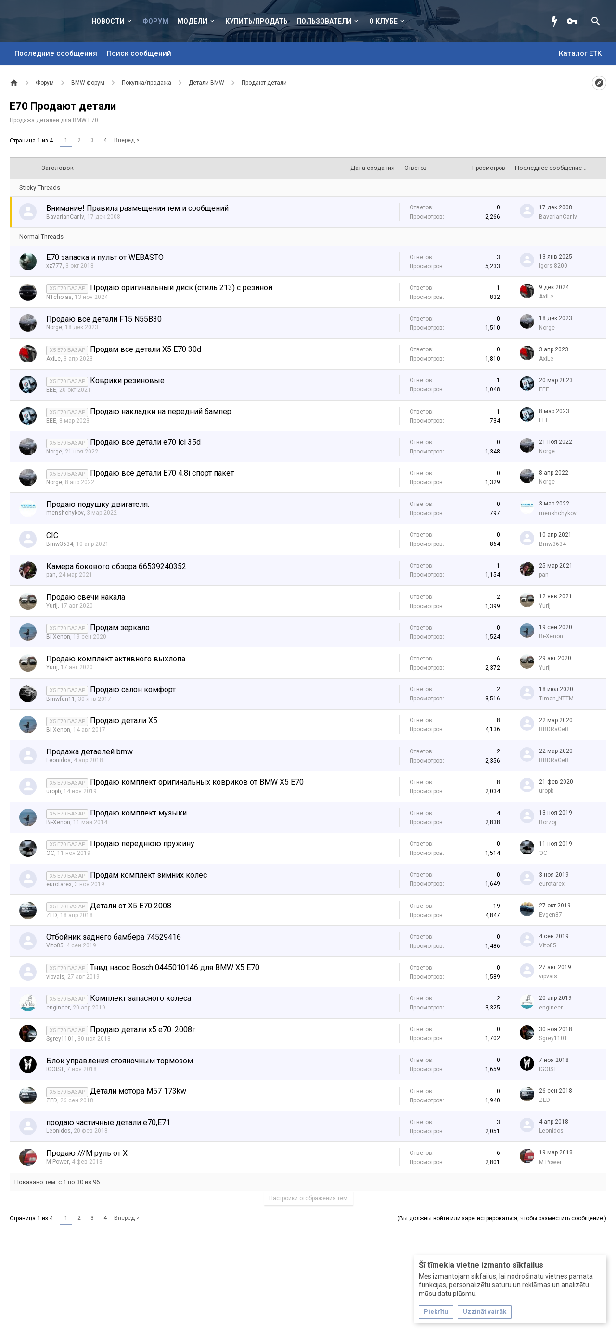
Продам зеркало (120, 627)
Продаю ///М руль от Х (87, 1153)
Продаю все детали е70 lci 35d (145, 442)
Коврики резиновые (127, 380)
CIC (52, 535)
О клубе (383, 21)
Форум (155, 21)
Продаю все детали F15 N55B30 (104, 319)
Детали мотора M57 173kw (138, 1091)
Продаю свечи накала (85, 597)
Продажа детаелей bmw (89, 751)
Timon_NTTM (556, 698)
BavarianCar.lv (65, 216)
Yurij (52, 605)
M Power (57, 1161)
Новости (108, 21)
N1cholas (59, 297)
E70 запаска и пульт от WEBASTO (105, 257)
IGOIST (55, 1069)
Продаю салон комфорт (133, 689)
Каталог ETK (580, 53)
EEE (51, 390)
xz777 (54, 265)
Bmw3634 (59, 544)
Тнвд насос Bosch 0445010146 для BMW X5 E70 (174, 967)
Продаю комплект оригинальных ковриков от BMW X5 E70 (197, 782)
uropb (53, 791)
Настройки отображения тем (308, 1198)
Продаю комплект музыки (138, 812)
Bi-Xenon (58, 637)
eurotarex (59, 884)
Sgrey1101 (60, 1038)
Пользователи (324, 21)
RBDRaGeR (554, 729)
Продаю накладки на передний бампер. (161, 411)
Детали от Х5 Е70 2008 (130, 905)
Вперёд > (127, 140)
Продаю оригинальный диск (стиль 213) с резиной (181, 287)
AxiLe (546, 296)
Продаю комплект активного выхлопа (115, 658)
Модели (192, 21)
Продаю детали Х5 (123, 720)
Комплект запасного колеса (140, 998)
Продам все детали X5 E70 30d (145, 349)
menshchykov (65, 512)
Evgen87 (550, 914)
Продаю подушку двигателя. (97, 504)
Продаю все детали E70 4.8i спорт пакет (162, 473)
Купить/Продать (256, 21)
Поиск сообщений (139, 53)
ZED (51, 915)
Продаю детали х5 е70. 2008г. (143, 1029)
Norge (54, 327)
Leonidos (58, 760)
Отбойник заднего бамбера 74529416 (113, 937)
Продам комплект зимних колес (148, 875)
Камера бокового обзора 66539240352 (116, 566)
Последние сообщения (55, 53)
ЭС (50, 853)
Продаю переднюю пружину (142, 843)
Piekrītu (436, 1311)
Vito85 (55, 945)
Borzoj (547, 822)
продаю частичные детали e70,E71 (108, 1122)
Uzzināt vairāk (484, 1311)
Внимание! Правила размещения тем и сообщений (137, 208)
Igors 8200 (553, 265)
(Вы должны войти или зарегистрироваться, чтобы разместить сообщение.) (502, 1218)
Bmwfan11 (60, 699)
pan (51, 574)
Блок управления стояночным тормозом (119, 1060)
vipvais (55, 976)
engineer (58, 1007)
